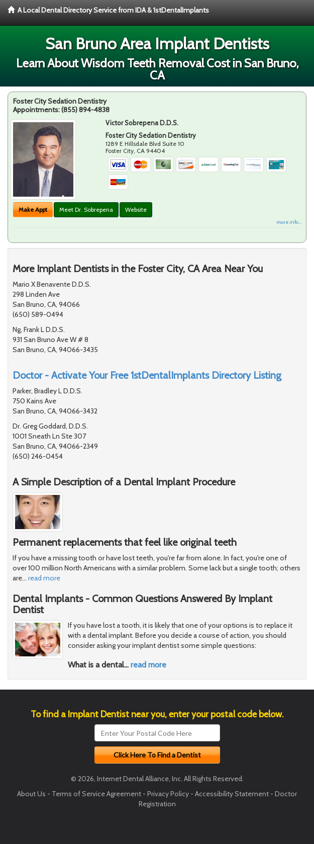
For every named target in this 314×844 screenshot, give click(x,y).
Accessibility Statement (232, 793)
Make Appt (33, 209)
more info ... (288, 222)
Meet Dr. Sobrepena (86, 209)
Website (136, 209)
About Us (31, 793)
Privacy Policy (168, 793)
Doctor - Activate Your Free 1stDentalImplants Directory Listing (147, 375)
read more (44, 577)
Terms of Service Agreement (96, 793)
